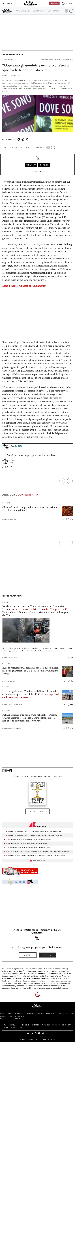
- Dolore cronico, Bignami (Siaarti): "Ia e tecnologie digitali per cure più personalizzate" (33, 831)
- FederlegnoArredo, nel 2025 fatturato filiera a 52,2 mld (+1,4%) (26, 843)
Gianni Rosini (8, 681)
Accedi (27, 955)
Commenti (8, 139)
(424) (9, 467)
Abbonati (54, 3)
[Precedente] (62, 481)
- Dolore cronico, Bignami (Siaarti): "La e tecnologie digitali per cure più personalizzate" (33, 835)
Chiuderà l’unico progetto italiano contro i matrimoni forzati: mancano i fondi (30, 508)
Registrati (47, 955)
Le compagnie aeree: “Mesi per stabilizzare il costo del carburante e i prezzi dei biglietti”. (30, 692)
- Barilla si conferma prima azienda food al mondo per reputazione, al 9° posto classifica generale (36, 851)
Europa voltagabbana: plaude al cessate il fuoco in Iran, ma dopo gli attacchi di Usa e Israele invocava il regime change (30, 670)
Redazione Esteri (10, 657)
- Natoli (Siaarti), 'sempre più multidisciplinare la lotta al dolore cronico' (28, 847)
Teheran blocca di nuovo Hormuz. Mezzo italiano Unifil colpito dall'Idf (35, 614)
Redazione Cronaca (11, 728)
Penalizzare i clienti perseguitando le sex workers (31, 455)
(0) (70, 658)
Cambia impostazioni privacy (20, 1016)
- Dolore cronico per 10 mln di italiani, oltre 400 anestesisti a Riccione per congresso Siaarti (34, 855)
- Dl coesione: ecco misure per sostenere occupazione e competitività (27, 839)
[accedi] (67, 3)
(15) (70, 705)
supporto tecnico (51, 988)
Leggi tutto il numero (37, 811)
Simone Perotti (33, 217)
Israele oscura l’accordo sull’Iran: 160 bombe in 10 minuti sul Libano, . (35, 608)
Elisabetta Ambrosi (11, 75)
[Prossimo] (70, 481)
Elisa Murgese (9, 519)
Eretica (12, 460)
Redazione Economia (12, 705)
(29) (70, 519)
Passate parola (12, 54)
